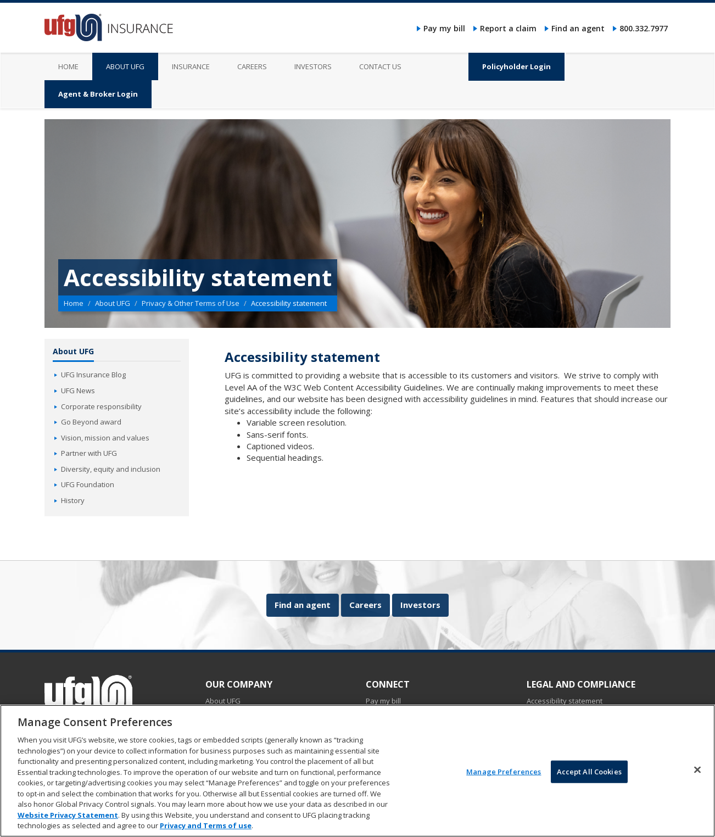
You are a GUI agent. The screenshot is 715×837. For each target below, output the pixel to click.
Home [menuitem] (68, 66)
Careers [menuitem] (252, 66)
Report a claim (508, 28)
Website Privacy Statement (68, 816)
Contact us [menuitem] (380, 66)
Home (73, 303)
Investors (420, 604)
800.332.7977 (643, 28)
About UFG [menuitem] (125, 66)
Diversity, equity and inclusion (110, 469)
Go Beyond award (91, 422)
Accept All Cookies (589, 772)
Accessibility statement (564, 701)
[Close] (697, 770)
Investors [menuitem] (313, 66)
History (73, 500)
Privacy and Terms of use (206, 827)
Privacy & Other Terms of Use (190, 303)
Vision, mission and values (105, 438)
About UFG (112, 303)
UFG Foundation (87, 484)
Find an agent (578, 28)
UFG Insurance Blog (93, 375)
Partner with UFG (89, 453)
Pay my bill (444, 28)
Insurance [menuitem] (191, 66)
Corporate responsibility (101, 406)
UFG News (78, 390)
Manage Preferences (503, 772)
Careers (365, 604)
